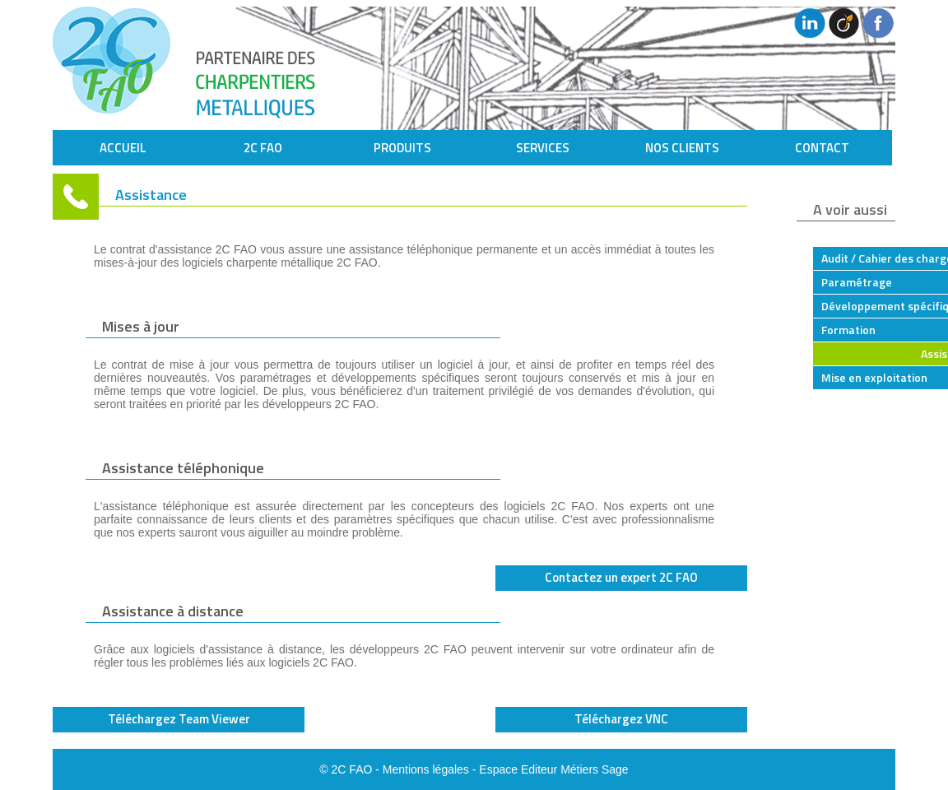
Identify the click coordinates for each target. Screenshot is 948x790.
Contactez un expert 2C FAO (621, 577)
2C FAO (263, 147)
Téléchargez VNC (621, 718)
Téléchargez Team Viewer (179, 718)
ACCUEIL (123, 147)
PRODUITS (402, 147)
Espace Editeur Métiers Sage (553, 769)
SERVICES (542, 147)
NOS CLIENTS (682, 147)
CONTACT (822, 147)
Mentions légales (426, 769)
